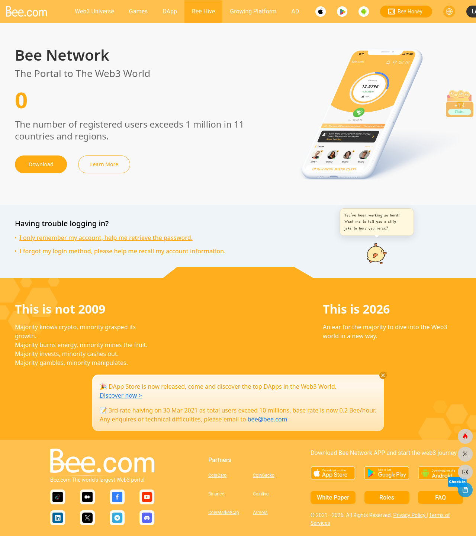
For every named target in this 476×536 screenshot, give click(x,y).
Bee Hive (203, 11)
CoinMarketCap (223, 512)
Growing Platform (253, 11)
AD (295, 11)
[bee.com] (465, 436)
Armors (260, 512)
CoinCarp (217, 475)
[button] (375, 222)
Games (138, 11)
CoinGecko (263, 475)
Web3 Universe (94, 11)
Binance (216, 494)
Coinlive (260, 494)
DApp (170, 11)
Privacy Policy (410, 515)
